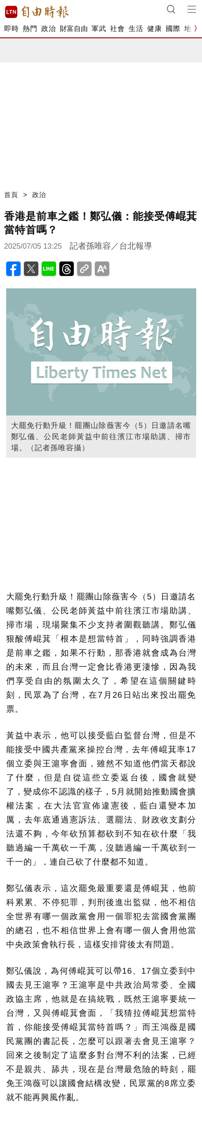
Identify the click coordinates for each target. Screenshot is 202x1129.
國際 (173, 29)
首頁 (11, 194)
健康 (154, 29)
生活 (136, 29)
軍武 (99, 29)
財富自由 (73, 29)
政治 (48, 29)
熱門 (30, 29)
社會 (117, 29)
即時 (11, 29)
